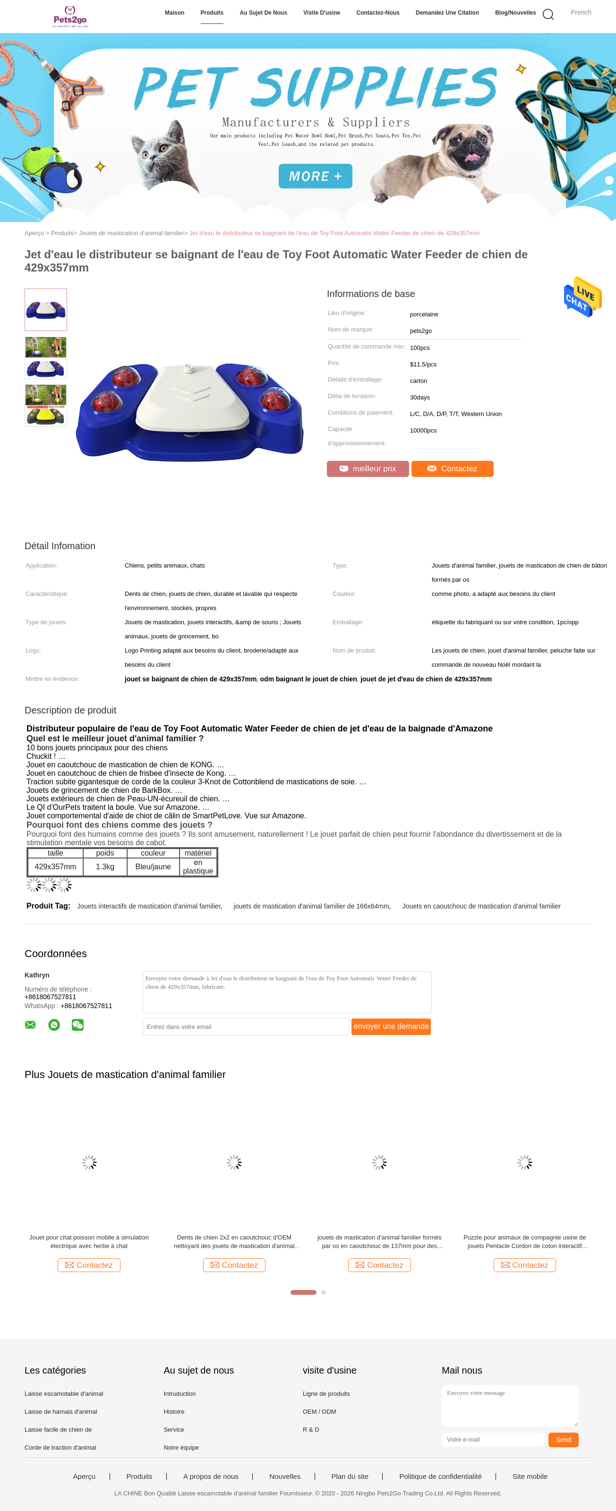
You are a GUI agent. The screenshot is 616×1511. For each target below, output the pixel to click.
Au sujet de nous (263, 12)
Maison (174, 12)
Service (173, 1429)
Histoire (173, 1411)
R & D (311, 1429)
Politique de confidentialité (440, 1476)
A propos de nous (211, 1476)
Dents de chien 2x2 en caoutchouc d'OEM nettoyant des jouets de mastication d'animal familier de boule (234, 1242)
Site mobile (530, 1476)
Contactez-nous (377, 12)
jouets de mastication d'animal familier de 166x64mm (311, 906)
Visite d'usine (321, 12)
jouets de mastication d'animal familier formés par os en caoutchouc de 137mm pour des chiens (379, 1242)
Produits (212, 12)
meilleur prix (368, 468)
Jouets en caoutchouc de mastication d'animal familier (481, 906)
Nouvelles (284, 1476)
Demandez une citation (447, 12)
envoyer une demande (391, 1026)
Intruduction (179, 1393)
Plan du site (350, 1476)
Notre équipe (180, 1447)
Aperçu (84, 1476)
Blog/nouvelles (515, 12)
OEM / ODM (319, 1411)
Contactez (452, 468)
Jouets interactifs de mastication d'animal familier (148, 906)
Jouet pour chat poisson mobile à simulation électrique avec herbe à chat (89, 1241)
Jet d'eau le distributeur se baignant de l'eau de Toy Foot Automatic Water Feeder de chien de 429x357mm (334, 233)
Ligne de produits (326, 1393)
